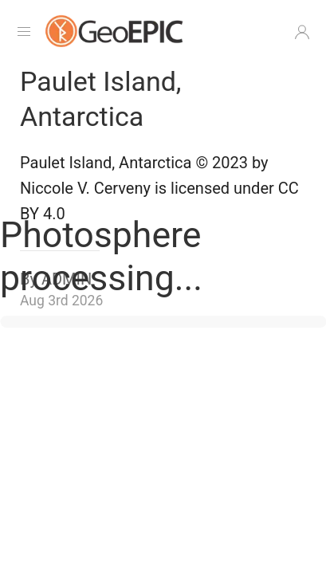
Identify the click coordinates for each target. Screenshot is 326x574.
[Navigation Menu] (24, 32)
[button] (302, 32)
